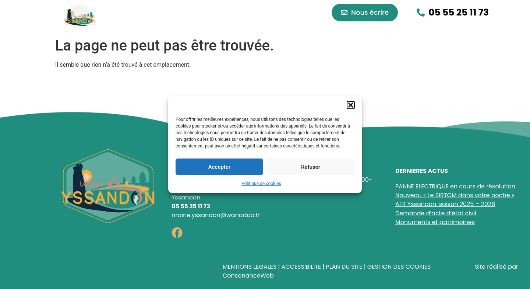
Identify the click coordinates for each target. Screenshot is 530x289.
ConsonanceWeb (248, 275)
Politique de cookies (261, 183)
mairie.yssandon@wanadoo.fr (216, 215)
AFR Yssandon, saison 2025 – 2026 (445, 204)
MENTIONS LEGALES (249, 266)
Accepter (219, 167)
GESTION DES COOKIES (399, 266)
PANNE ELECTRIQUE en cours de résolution (455, 186)
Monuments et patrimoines (435, 222)
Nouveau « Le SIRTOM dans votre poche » (454, 195)
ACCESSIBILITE (301, 266)
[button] (350, 105)
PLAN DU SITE (344, 266)
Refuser (310, 167)
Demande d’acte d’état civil (435, 213)
